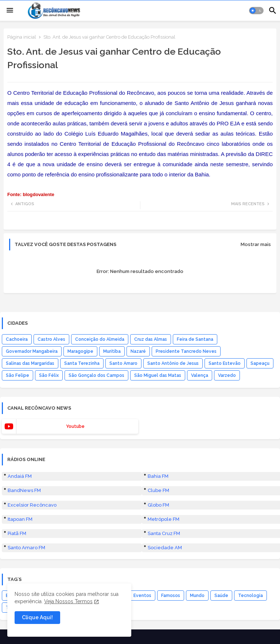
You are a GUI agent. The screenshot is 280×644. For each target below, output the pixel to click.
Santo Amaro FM (26, 547)
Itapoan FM (20, 519)
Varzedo (227, 375)
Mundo (197, 595)
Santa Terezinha (82, 363)
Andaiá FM (20, 476)
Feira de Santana (195, 339)
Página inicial (21, 37)
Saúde (221, 595)
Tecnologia (250, 595)
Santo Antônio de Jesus (173, 363)
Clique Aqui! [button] (37, 617)
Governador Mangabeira (32, 351)
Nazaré (138, 351)
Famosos (170, 595)
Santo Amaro (123, 363)
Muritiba (112, 351)
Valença (199, 375)
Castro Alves (51, 339)
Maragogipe (80, 351)
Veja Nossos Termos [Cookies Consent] (68, 601)
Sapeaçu (259, 363)
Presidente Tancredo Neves (186, 351)
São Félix (49, 375)
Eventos (142, 595)
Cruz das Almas (150, 339)
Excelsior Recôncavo (32, 505)
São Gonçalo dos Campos (96, 375)
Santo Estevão (225, 363)
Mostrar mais (256, 244)
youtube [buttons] (75, 426)
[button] (256, 10)
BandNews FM (24, 490)
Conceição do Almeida (99, 339)
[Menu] (10, 10)
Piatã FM (17, 533)
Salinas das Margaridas (30, 363)
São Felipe (17, 375)
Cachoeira (17, 339)
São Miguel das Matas (157, 375)
